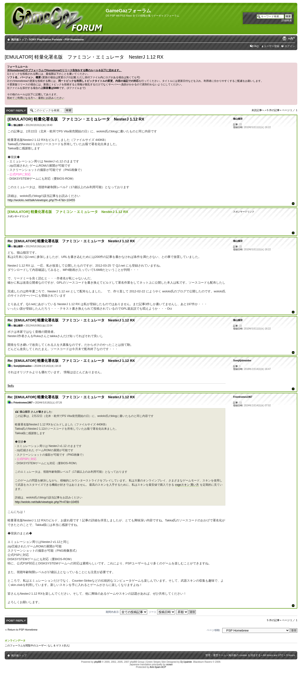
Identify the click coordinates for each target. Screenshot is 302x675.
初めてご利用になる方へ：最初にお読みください (35, 97)
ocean (169, 664)
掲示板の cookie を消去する (244, 655)
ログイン (290, 46)
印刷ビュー (284, 38)
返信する (16, 110)
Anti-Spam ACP (158, 667)
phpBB (97, 662)
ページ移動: (213, 630)
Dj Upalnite (186, 662)
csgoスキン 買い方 (187, 484)
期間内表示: (126, 611)
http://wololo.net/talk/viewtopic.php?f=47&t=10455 (41, 200)
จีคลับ (11, 385)
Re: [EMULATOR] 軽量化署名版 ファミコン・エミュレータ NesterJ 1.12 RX (71, 241)
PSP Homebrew (74, 39)
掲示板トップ (19, 39)
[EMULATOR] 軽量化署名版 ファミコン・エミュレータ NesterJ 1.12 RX (84, 57)
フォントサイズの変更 (291, 38)
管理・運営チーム (215, 655)
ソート (162, 611)
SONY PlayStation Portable (45, 39)
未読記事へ (258, 110)
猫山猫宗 (18, 125)
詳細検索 (286, 20)
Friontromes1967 (23, 402)
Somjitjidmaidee (22, 366)
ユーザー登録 (271, 46)
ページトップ (293, 204)
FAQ (256, 46)
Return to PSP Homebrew (22, 629)
